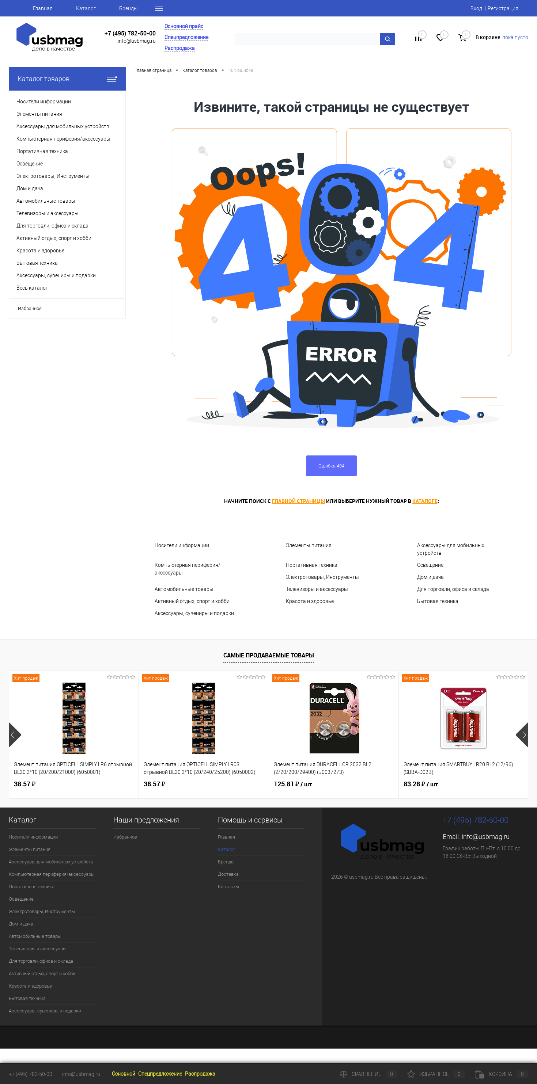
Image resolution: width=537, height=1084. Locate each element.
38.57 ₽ (24, 784)
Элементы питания (309, 545)
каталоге (425, 500)
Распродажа (179, 48)
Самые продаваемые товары (268, 655)
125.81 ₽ (293, 784)
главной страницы (298, 500)
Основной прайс (183, 26)
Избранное (30, 308)
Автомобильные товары (184, 589)
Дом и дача (430, 577)
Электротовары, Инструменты (322, 577)
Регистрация (503, 8)
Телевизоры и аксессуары (317, 589)
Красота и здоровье (310, 601)
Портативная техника (311, 565)
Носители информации (182, 545)
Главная (43, 8)
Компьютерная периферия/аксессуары (187, 569)
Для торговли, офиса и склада (453, 589)
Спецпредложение (186, 37)
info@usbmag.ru (137, 41)
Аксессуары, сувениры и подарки (194, 613)
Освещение (430, 565)
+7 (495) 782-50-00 (130, 33)
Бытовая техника (437, 601)
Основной (123, 1074)
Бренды (128, 8)
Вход (476, 8)
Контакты (228, 886)
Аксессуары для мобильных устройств (450, 549)
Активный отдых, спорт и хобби (192, 601)
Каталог (86, 8)
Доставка (228, 874)
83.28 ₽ (421, 784)
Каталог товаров (67, 79)
